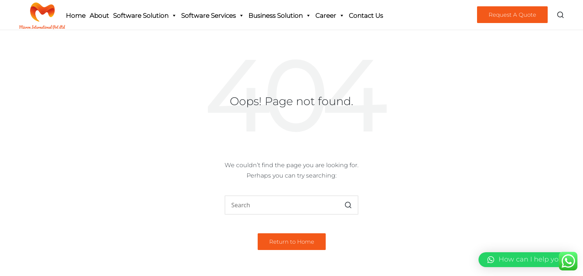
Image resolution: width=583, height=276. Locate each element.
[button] (512, 14)
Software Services (212, 15)
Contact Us (366, 15)
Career (330, 15)
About (99, 15)
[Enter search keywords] (291, 205)
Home (76, 15)
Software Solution (145, 15)
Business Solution (279, 15)
